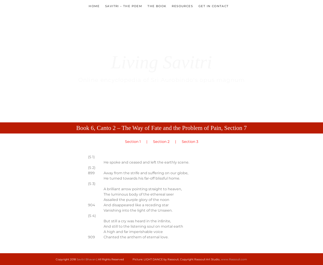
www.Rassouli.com (234, 259)
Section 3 (190, 142)
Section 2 (161, 142)
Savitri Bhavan (86, 259)
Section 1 (133, 142)
